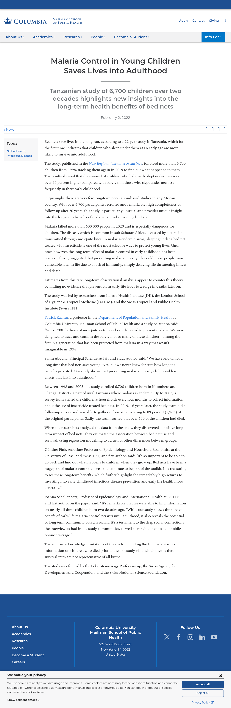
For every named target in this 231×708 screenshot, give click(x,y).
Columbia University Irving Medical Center (115, 4)
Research (19, 641)
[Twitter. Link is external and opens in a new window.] (167, 637)
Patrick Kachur (56, 317)
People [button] (94, 37)
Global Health (15, 151)
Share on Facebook (206, 129)
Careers (18, 662)
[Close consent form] (221, 675)
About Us (19, 627)
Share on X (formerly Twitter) (212, 129)
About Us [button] (15, 37)
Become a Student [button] (126, 37)
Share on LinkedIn (218, 129)
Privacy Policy (202, 702)
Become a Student (26, 655)
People (17, 648)
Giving (214, 20)
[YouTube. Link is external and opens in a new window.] (214, 637)
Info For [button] (214, 37)
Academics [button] (42, 37)
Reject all (203, 693)
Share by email (224, 129)
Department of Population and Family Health (135, 317)
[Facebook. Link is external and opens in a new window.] (179, 637)
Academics (20, 634)
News (9, 129)
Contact (199, 20)
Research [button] (70, 37)
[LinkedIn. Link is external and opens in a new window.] (202, 637)
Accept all (202, 684)
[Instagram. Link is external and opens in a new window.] (190, 637)
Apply (185, 20)
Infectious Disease (18, 155)
